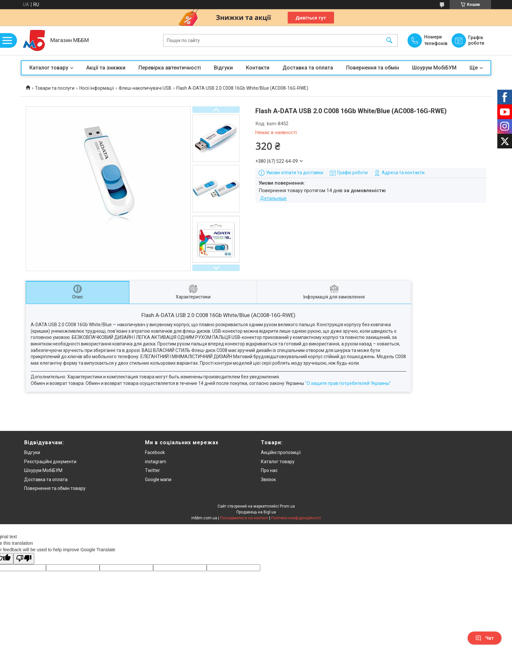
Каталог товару (48, 68)
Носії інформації (96, 88)
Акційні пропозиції (281, 452)
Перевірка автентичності (169, 68)
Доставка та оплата (307, 68)
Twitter (152, 470)
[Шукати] (389, 41)
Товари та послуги (54, 88)
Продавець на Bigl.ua (256, 512)
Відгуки (223, 68)
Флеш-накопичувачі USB (145, 88)
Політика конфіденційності (296, 518)
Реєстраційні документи (50, 461)
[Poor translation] (23, 558)
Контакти (257, 68)
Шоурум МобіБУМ (434, 68)
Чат (484, 638)
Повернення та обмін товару (55, 488)
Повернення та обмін (372, 68)
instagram (155, 461)
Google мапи (158, 479)
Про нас (269, 470)
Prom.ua (287, 506)
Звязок (268, 479)
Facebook (155, 452)
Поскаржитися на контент (244, 518)
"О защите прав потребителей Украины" (348, 383)
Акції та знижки (105, 68)
